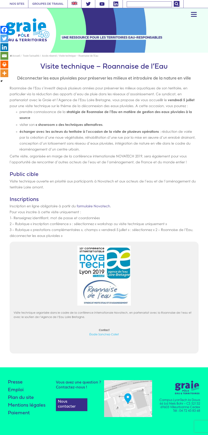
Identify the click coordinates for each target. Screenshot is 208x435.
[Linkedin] (4, 47)
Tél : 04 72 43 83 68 (186, 411)
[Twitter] (4, 38)
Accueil (15, 55)
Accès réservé (49, 55)
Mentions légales (26, 405)
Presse (15, 382)
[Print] (4, 64)
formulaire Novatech (93, 206)
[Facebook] (4, 30)
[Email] (4, 56)
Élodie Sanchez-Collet (104, 334)
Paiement (19, 413)
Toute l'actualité (30, 55)
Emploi (16, 389)
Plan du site (21, 397)
